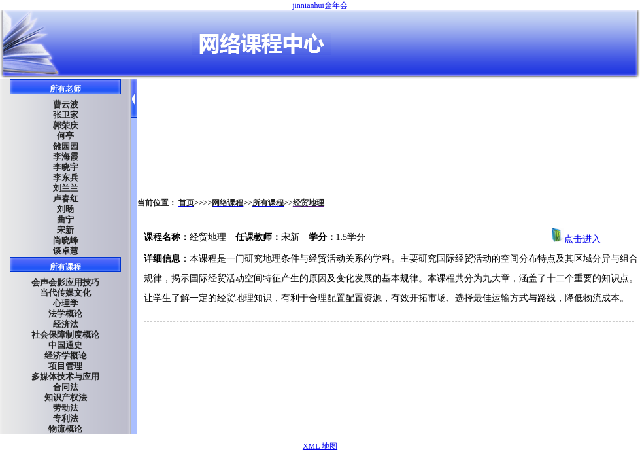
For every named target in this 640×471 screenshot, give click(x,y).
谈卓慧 (65, 251)
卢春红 (65, 198)
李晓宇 (65, 167)
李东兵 (65, 178)
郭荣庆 (65, 125)
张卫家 (65, 115)
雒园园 (65, 146)
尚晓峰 (65, 240)
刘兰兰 (65, 188)
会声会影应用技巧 (65, 282)
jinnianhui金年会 (320, 5)
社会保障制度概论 (65, 335)
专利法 (65, 418)
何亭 (65, 136)
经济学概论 (65, 355)
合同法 (65, 387)
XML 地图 (320, 446)
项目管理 (65, 366)
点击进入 (576, 239)
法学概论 (65, 314)
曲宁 (65, 219)
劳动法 (65, 408)
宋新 (65, 230)
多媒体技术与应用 (65, 376)
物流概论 (65, 429)
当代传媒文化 (65, 293)
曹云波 (65, 104)
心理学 (65, 303)
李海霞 (65, 157)
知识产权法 (65, 397)
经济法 (65, 324)
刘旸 (65, 209)
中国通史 (65, 345)
